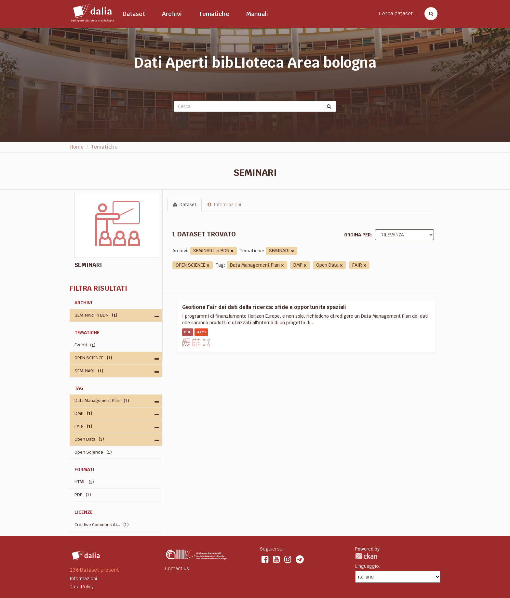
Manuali (257, 14)
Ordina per (357, 235)
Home (77, 146)
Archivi (172, 14)
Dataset (134, 14)
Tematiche (214, 14)
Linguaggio (367, 566)
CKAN (366, 556)
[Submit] (329, 106)
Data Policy (82, 587)
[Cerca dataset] (429, 13)
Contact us (177, 568)
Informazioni (224, 204)
